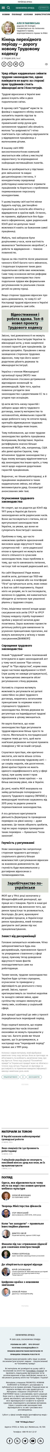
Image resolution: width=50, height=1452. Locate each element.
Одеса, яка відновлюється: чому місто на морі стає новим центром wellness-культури (23, 1185)
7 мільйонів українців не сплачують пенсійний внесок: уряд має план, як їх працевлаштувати (23, 1162)
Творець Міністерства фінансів (21, 1206)
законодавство (34, 1077)
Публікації (17, 14)
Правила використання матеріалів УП (25, 1351)
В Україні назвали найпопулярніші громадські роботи (21, 1138)
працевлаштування (10, 1077)
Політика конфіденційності (25, 1348)
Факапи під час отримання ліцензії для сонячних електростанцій (24, 1245)
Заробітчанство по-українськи (25, 885)
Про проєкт (34, 1344)
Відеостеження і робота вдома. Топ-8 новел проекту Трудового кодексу (25, 321)
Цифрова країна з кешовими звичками (20, 1283)
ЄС (23, 1077)
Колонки (28, 14)
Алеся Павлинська (28, 23)
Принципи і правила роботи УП (25, 1354)
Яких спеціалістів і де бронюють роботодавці (20, 1150)
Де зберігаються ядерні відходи (22, 1264)
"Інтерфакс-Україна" (35, 1371)
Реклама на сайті (19, 1344)
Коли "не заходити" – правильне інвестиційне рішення (23, 1225)
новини (6, 14)
